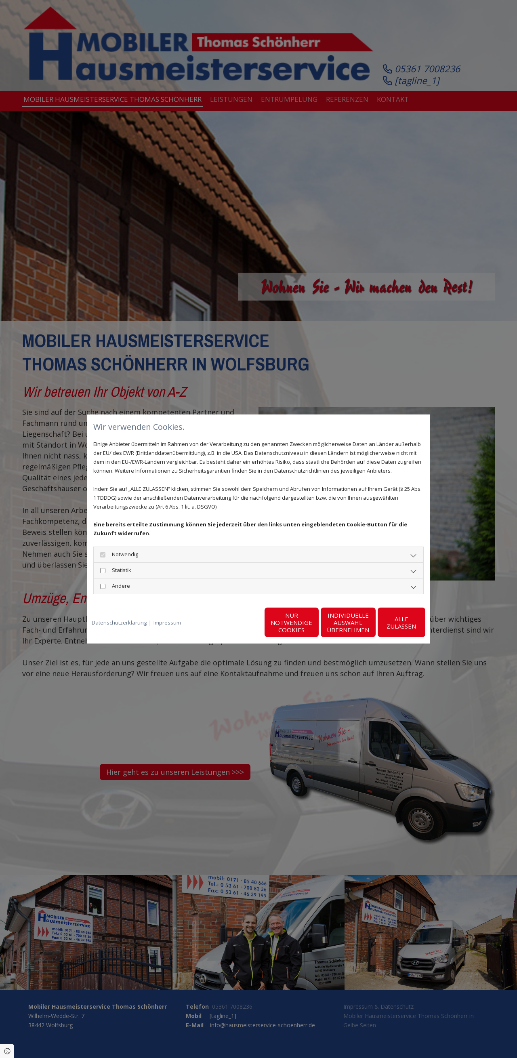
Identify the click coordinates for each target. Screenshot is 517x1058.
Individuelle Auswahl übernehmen (311, 622)
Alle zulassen (388, 622)
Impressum (167, 622)
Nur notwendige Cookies (234, 622)
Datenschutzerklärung (119, 622)
